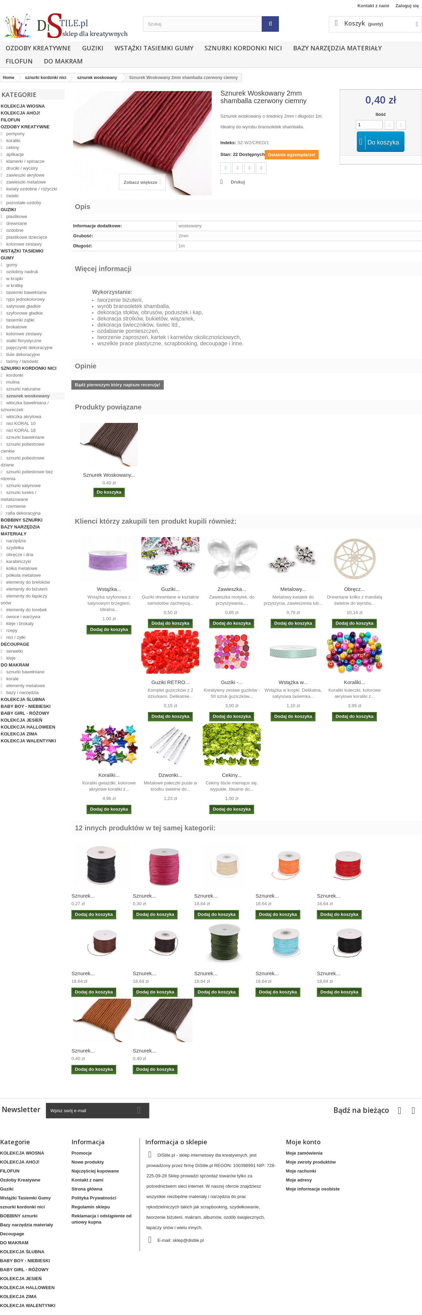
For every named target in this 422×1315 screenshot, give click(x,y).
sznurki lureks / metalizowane (18, 496)
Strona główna (86, 1189)
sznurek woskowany (27, 395)
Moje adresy (299, 1180)
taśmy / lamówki (21, 361)
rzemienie (15, 506)
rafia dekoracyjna (23, 513)
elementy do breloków (27, 582)
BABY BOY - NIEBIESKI (26, 706)
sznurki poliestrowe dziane (22, 461)
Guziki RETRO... (170, 682)
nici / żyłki (15, 637)
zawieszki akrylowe (24, 175)
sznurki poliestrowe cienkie (22, 448)
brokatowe (16, 326)
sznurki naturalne (23, 389)
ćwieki (12, 195)
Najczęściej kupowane (95, 1171)
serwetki (14, 651)
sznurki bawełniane (24, 437)
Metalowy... (293, 589)
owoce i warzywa (22, 616)
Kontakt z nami (373, 5)
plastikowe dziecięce (26, 237)
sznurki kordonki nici (243, 48)
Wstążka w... (293, 682)
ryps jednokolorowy (25, 299)
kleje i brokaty (19, 623)
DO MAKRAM (63, 61)
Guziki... (170, 589)
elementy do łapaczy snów (24, 599)
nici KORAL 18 (20, 430)
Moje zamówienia (304, 1153)
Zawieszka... (232, 589)
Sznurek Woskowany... (109, 475)
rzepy (11, 630)
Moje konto (303, 1142)
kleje (10, 658)
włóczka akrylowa (23, 416)
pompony (15, 133)
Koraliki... (354, 682)
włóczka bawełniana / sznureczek (25, 406)
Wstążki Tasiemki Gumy (153, 48)
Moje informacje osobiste (313, 1189)
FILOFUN (19, 61)
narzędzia (15, 540)
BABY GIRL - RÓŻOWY (25, 713)
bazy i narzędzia (22, 692)
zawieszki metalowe (25, 182)
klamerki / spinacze (24, 161)
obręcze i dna (19, 554)
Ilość (381, 114)
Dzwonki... (170, 775)
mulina (12, 382)
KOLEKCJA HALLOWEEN (28, 727)
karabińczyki (18, 561)
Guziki (92, 48)
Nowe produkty (87, 1162)
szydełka (14, 547)
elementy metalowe (25, 685)
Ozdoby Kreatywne (38, 48)
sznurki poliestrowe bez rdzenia (27, 475)
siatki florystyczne (23, 340)
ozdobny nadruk (21, 271)
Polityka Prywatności (93, 1197)
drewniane (16, 223)
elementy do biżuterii (26, 589)
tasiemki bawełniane (26, 292)
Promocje (81, 1153)
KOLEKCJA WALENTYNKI (28, 740)
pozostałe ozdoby (23, 202)
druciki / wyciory (21, 168)
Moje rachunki (301, 1171)
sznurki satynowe (23, 485)
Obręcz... (354, 589)
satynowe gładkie (23, 306)
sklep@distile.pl (188, 1240)
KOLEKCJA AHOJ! (20, 113)
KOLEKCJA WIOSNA (23, 106)
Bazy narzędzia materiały (337, 48)
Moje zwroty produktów (310, 1162)
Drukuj (238, 182)
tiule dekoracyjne (22, 354)
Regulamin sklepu (90, 1206)
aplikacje (14, 154)
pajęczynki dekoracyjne (29, 347)
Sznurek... (83, 896)
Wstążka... (109, 589)
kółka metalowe (21, 568)
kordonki (14, 375)
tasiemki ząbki (19, 320)
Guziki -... (232, 682)
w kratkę (14, 285)
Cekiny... (232, 775)
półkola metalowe (23, 575)
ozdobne (14, 230)
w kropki (14, 278)
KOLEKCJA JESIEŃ (21, 720)
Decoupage (15, 644)
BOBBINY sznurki (21, 520)
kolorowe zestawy (23, 244)
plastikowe (16, 216)
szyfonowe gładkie (24, 313)
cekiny (12, 147)
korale (12, 678)
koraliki (12, 140)
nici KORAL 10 (20, 423)
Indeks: (228, 142)
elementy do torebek (26, 609)
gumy (11, 264)
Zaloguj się (407, 5)
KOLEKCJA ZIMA (19, 733)
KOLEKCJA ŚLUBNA (23, 699)
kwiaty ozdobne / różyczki (31, 188)
